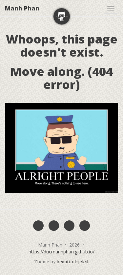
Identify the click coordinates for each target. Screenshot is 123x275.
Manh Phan (22, 8)
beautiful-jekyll (73, 262)
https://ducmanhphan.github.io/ (61, 252)
